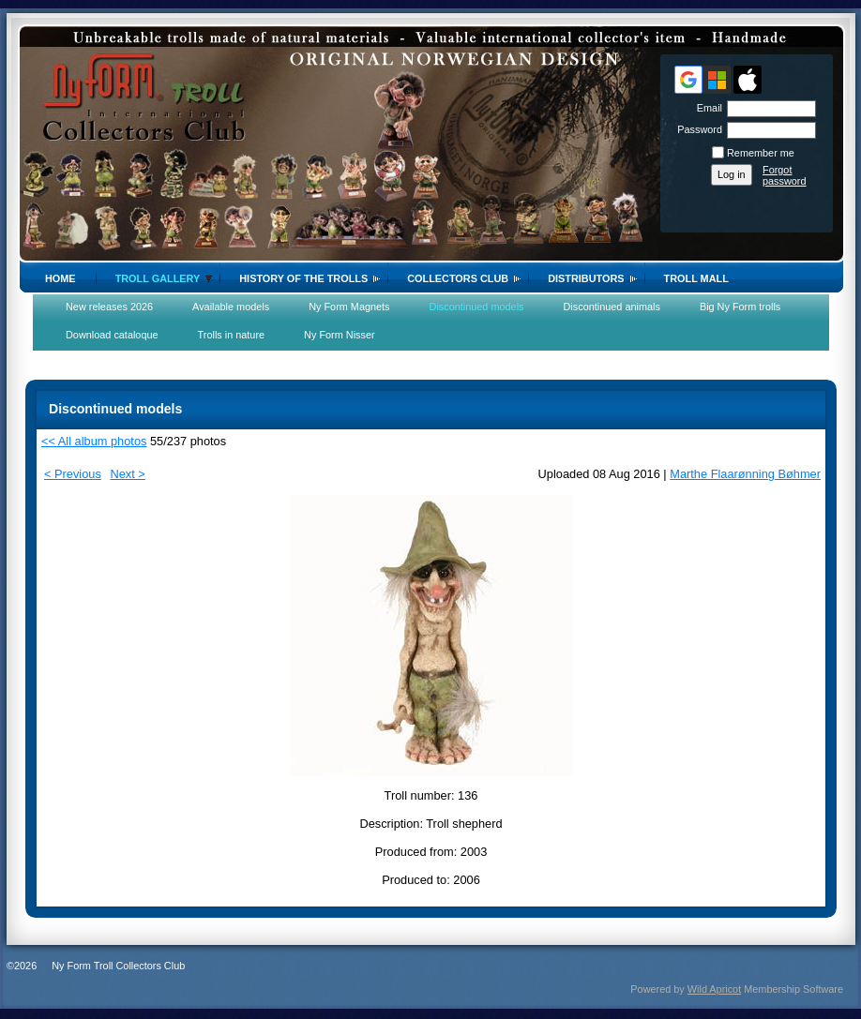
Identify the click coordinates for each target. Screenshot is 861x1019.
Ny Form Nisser (339, 334)
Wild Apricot (714, 989)
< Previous (72, 474)
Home (60, 278)
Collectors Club (457, 278)
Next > (127, 474)
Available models (230, 306)
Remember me (760, 152)
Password (696, 129)
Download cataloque (112, 334)
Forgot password (785, 175)
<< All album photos (93, 441)
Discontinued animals (612, 306)
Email (706, 107)
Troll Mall (696, 278)
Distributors (586, 278)
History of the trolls (303, 278)
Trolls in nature (231, 334)
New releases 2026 (109, 306)
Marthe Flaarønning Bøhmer (745, 474)
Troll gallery (158, 278)
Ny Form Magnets (349, 306)
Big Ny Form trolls (740, 306)
